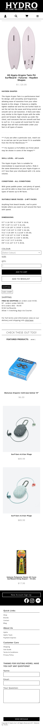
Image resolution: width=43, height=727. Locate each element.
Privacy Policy (8, 655)
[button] (5, 16)
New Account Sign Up (21, 595)
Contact (6, 620)
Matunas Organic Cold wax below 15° (21, 393)
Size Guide (7, 649)
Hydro (5, 632)
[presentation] (22, 710)
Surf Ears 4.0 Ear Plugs (21, 454)
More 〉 (33, 339)
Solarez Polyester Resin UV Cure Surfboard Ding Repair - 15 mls (21, 578)
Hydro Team (7, 635)
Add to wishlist (21, 279)
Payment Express (9, 638)
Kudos (6, 725)
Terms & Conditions (10, 652)
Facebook (26, 600)
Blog (5, 623)
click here (29, 320)
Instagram (31, 600)
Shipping (6, 647)
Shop (5, 615)
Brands (6, 618)
